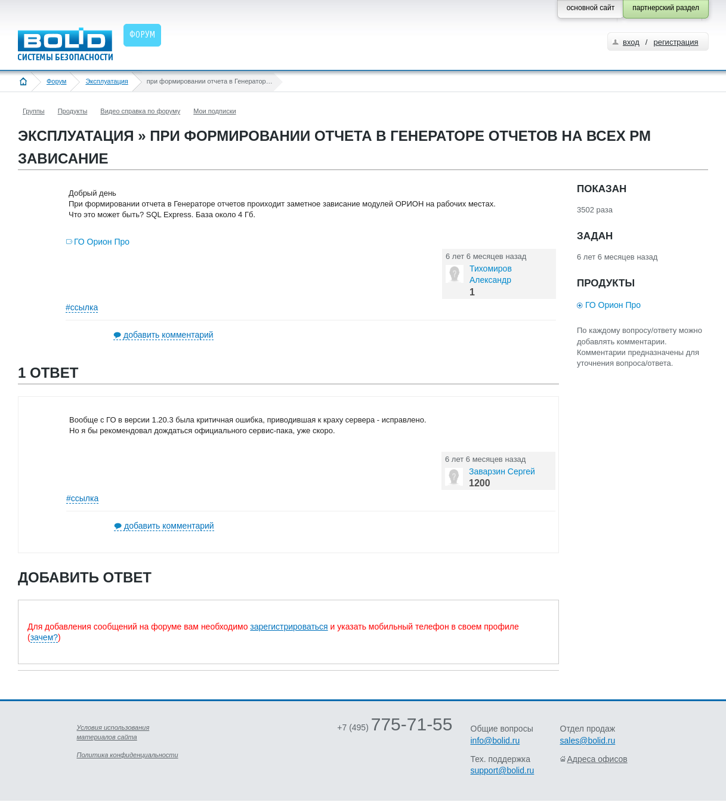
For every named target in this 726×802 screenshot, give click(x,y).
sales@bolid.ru (588, 740)
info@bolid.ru (495, 740)
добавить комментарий (168, 335)
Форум (56, 81)
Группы (34, 111)
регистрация (675, 42)
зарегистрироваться (289, 626)
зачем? (44, 637)
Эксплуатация (106, 81)
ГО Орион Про (101, 241)
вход (631, 42)
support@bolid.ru (503, 770)
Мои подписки (214, 111)
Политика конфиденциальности (127, 754)
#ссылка (82, 307)
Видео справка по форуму (140, 111)
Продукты (73, 111)
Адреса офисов (597, 759)
